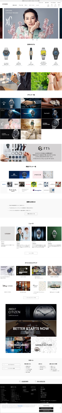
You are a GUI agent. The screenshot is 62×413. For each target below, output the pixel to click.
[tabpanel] (31, 23)
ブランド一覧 (21, 5)
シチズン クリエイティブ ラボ (5, 400)
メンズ (5, 81)
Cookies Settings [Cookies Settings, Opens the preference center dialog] (46, 405)
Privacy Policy (20, 405)
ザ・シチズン (2, 389)
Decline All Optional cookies (46, 408)
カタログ (32, 393)
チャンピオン (13, 400)
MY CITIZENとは (53, 2)
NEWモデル (24, 389)
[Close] (60, 408)
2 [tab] (29, 39)
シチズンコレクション (4, 399)
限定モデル (24, 390)
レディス (36, 81)
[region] (31, 408)
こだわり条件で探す (26, 391)
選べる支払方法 (41, 381)
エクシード (2, 391)
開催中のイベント (34, 390)
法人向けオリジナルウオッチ (15, 395)
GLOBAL (58, 2)
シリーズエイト (3, 395)
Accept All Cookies (46, 410)
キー (1, 401)
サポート (26, 5)
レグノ (12, 391)
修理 (41, 391)
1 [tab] (27, 39)
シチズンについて (41, 2)
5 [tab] (35, 39)
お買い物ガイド (47, 2)
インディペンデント (14, 401)
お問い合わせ (43, 397)
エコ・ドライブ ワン (3, 390)
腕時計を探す (15, 5)
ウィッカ (13, 390)
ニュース (37, 5)
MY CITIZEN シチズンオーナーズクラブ (48, 400)
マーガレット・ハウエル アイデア (16, 399)
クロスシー (2, 396)
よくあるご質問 (43, 395)
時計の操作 (43, 389)
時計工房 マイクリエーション (15, 396)
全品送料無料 (25, 381)
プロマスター (3, 394)
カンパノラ (13, 389)
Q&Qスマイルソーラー (14, 394)
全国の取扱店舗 (34, 389)
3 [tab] (31, 39)
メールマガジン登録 (11, 368)
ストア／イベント (31, 5)
